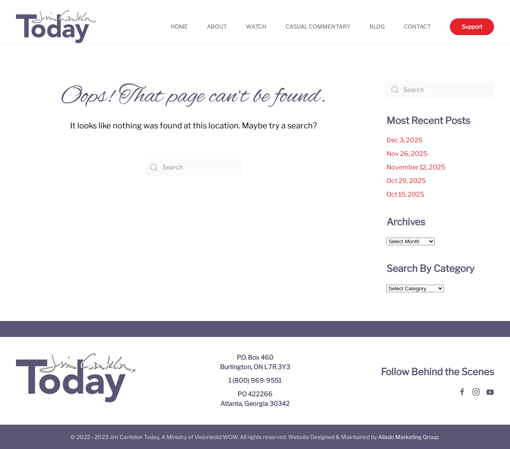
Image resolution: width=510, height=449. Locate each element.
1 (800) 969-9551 (254, 380)
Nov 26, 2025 (406, 154)
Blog (376, 26)
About (217, 26)
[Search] (193, 167)
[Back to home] (56, 26)
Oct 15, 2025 (405, 194)
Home (179, 26)
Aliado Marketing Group (408, 436)
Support (472, 26)
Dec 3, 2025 (404, 140)
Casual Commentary (317, 26)
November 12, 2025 (415, 167)
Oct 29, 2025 (406, 181)
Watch (256, 26)
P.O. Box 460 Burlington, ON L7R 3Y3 (255, 362)
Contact (417, 26)
